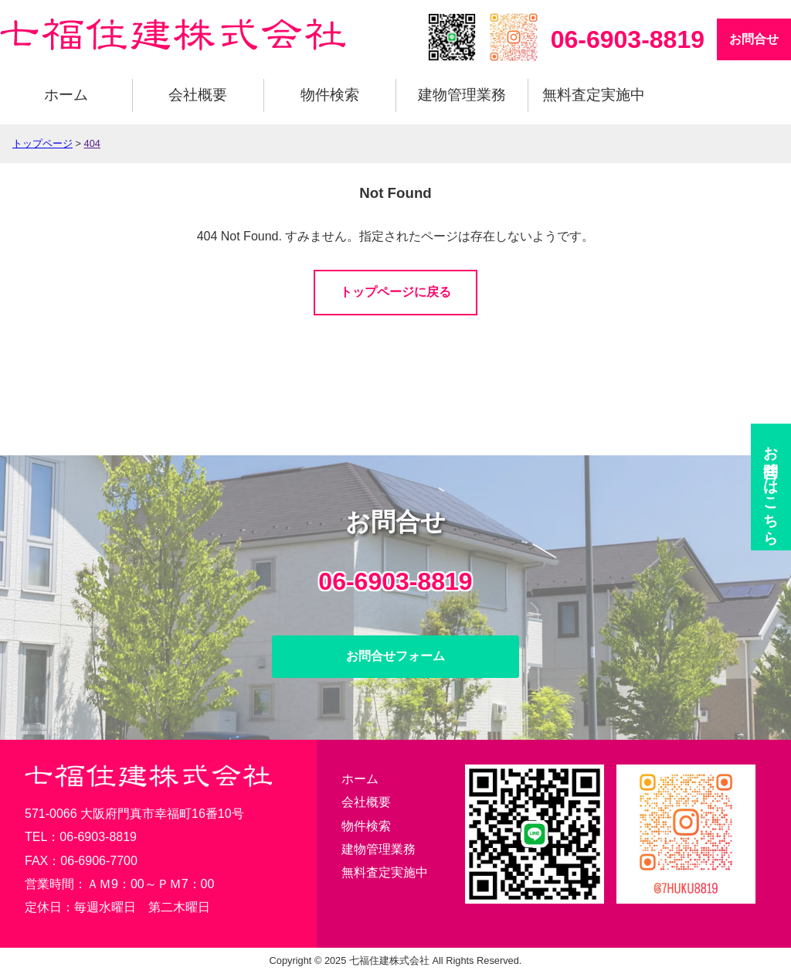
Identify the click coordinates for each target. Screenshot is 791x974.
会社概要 (197, 95)
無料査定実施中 (593, 95)
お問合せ (754, 39)
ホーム (66, 95)
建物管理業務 (462, 95)
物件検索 (329, 95)
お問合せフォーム (395, 655)
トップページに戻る (395, 291)
